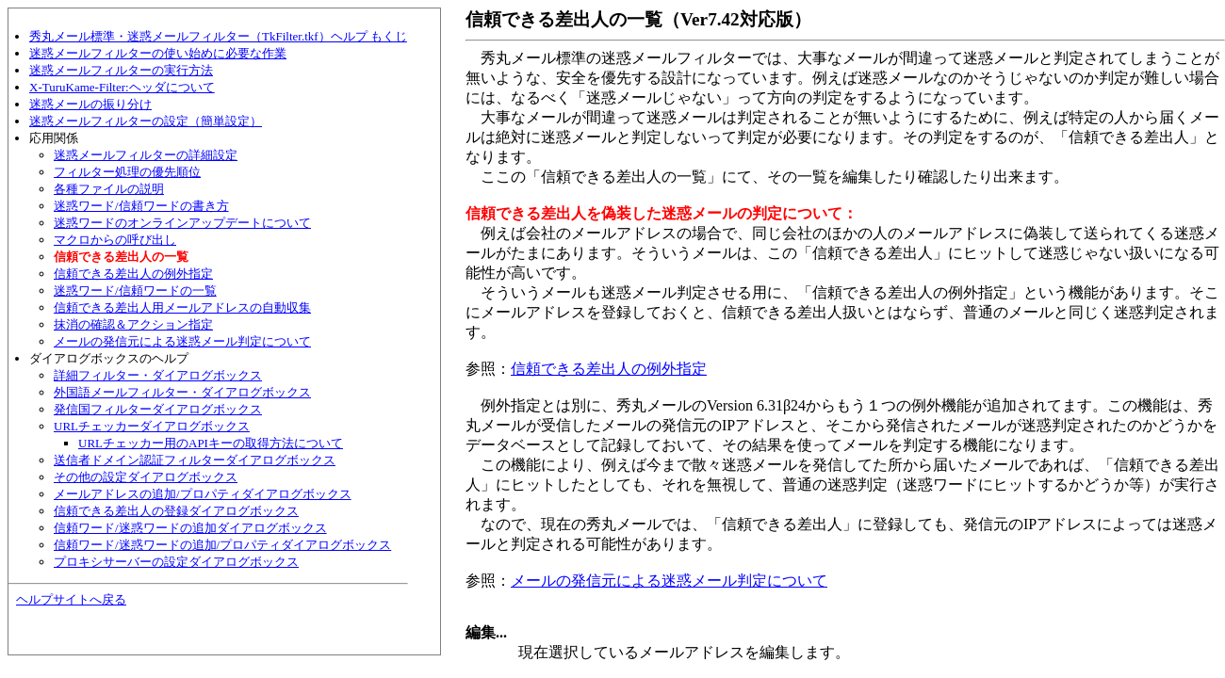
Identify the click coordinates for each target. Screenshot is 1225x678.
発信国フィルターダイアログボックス (158, 409)
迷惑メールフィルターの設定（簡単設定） (145, 121)
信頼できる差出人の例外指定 (133, 273)
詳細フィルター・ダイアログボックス (158, 375)
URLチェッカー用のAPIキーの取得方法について (210, 443)
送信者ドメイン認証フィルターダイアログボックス (194, 460)
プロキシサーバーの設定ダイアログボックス (176, 562)
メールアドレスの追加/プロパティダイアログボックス (202, 494)
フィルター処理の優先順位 (127, 172)
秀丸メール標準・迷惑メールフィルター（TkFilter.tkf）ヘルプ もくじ (218, 36)
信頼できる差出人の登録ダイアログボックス (176, 511)
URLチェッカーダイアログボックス (152, 426)
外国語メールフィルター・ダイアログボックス (182, 392)
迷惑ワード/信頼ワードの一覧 (135, 290)
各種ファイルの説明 (109, 189)
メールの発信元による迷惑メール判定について (182, 341)
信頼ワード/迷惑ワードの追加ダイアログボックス (190, 528)
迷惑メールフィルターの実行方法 (121, 70)
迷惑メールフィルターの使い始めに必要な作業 (157, 53)
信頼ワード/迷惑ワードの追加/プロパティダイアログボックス (222, 545)
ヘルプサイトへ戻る (71, 599)
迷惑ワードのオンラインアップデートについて (182, 223)
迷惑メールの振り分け (90, 104)
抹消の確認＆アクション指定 (133, 324)
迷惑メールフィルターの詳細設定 (145, 155)
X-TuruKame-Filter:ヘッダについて (122, 87)
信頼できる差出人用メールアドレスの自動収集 (182, 307)
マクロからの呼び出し (115, 240)
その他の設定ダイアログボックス (145, 477)
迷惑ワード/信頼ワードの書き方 (141, 206)
